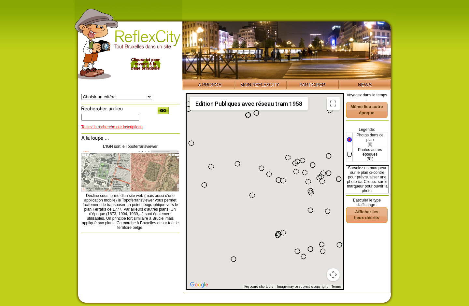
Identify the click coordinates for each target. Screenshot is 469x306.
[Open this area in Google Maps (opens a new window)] (199, 285)
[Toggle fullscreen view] (333, 103)
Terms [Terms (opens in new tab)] (336, 286)
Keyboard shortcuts (258, 286)
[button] (288, 157)
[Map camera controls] (333, 274)
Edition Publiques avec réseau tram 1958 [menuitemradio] (248, 103)
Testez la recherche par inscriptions (112, 127)
